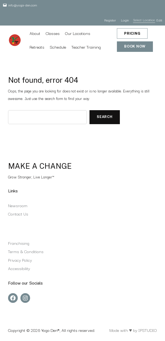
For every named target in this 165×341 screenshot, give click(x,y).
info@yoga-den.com (22, 5)
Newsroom (17, 205)
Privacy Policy (20, 260)
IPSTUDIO (147, 330)
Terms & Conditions (26, 251)
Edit (159, 20)
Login (125, 20)
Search (105, 117)
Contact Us (18, 213)
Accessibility (19, 268)
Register (110, 20)
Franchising (18, 243)
